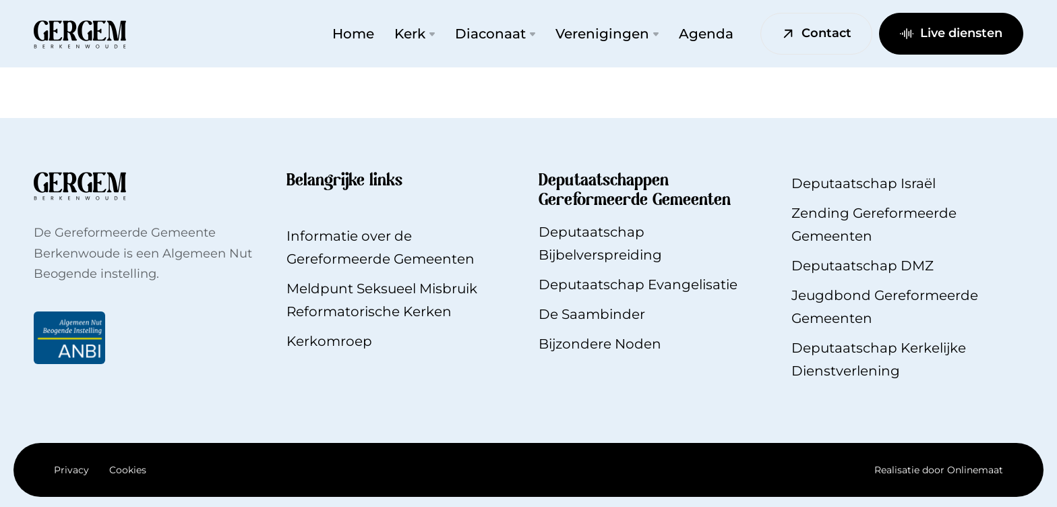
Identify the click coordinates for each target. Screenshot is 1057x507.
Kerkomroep (329, 341)
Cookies (127, 470)
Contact (816, 33)
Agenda (706, 34)
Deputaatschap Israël (863, 183)
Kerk (414, 34)
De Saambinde (589, 314)
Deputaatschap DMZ (862, 266)
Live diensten (951, 33)
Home (353, 34)
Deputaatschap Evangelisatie (638, 284)
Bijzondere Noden (600, 344)
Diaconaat (495, 34)
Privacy (71, 470)
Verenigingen (607, 34)
